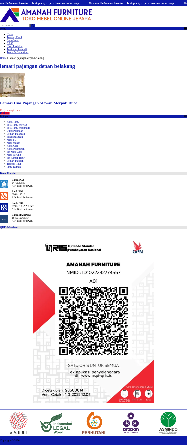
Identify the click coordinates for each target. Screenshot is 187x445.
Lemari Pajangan (16, 133)
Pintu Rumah (14, 166)
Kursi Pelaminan (16, 148)
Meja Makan (13, 142)
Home (10, 34)
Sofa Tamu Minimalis (18, 127)
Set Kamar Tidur (16, 157)
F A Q (10, 43)
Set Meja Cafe (14, 151)
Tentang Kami (14, 37)
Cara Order (13, 40)
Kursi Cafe (12, 145)
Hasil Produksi (15, 46)
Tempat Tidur (14, 163)
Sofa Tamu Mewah (17, 124)
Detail (5, 113)
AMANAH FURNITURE (34, 440)
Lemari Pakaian (15, 160)
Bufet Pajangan (15, 130)
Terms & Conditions (17, 52)
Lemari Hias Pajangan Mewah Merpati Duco (38, 103)
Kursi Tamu (13, 121)
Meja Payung (14, 154)
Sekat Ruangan (15, 136)
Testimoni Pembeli (17, 49)
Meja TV (11, 139)
